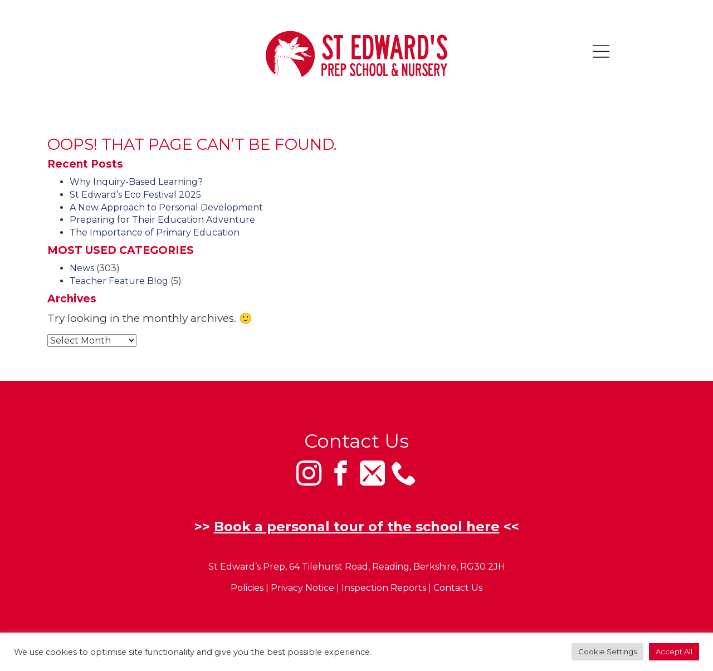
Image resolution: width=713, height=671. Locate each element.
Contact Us (457, 588)
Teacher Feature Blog (119, 281)
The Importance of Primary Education (155, 232)
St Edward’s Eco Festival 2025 (135, 194)
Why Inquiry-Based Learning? (136, 182)
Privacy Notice (302, 588)
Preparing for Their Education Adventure (162, 219)
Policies (247, 588)
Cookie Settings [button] (607, 651)
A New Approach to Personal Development (166, 207)
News (82, 268)
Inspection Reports (383, 588)
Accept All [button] (674, 651)
